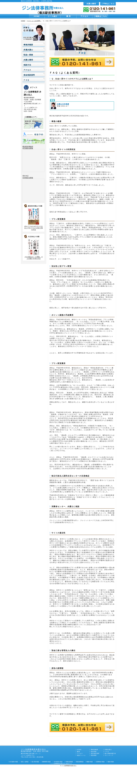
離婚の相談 (90, 761)
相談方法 (27, 65)
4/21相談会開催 (27, 148)
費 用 (68, 16)
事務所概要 (28, 45)
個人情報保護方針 (110, 753)
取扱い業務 (28, 55)
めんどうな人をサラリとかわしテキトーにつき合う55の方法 (33, 227)
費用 (78, 751)
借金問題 (94, 751)
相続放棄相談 (80, 761)
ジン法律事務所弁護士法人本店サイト (61, 763)
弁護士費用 (91, 4)
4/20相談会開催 (27, 178)
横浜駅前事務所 (27, 146)
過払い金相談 (24, 761)
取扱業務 (94, 755)
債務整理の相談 (46, 761)
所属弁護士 (28, 50)
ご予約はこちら (108, 4)
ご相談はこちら (100, 16)
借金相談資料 (29, 75)
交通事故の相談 (100, 761)
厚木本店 (25, 176)
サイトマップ (109, 755)
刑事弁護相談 (69, 761)
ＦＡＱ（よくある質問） (34, 21)
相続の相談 (111, 761)
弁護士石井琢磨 (63, 104)
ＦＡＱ (26, 80)
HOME (37, 16)
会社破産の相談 (58, 761)
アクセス (84, 16)
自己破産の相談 (13, 761)
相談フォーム (81, 755)
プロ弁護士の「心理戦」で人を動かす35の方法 (33, 257)
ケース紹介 (52, 16)
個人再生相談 (35, 761)
